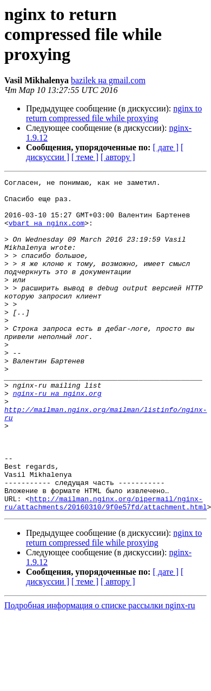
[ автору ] (118, 157)
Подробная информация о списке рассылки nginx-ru (99, 671)
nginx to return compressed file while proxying (114, 113)
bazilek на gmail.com (108, 80)
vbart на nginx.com (46, 232)
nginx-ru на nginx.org (57, 437)
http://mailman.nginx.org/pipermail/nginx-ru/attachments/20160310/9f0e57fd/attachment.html (105, 568)
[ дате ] (166, 147)
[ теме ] (84, 157)
